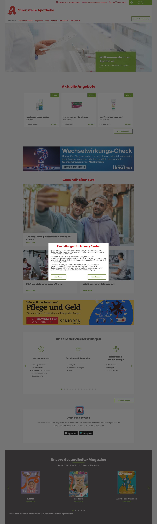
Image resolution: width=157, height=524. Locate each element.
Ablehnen (58, 277)
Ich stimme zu (97, 277)
